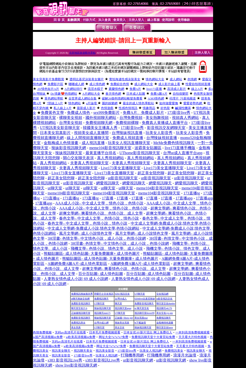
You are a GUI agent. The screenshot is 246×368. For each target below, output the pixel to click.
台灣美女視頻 (70, 123)
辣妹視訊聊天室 (68, 153)
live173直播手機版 (180, 148)
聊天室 (118, 303)
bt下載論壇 (140, 322)
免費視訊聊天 (101, 298)
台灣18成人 (121, 298)
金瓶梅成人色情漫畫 (61, 143)
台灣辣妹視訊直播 (127, 133)
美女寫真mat (141, 317)
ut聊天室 (55, 188)
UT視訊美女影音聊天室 (60, 128)
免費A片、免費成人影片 (143, 113)
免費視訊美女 (78, 322)
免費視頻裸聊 (127, 123)
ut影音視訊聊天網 (138, 360)
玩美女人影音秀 (159, 133)
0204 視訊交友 (122, 293)
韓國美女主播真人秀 (100, 128)
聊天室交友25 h (79, 308)
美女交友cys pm (164, 313)
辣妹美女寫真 (122, 322)
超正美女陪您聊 (150, 173)
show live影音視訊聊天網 (76, 365)
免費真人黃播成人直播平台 (165, 123)
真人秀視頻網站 (110, 158)
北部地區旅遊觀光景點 (82, 52)
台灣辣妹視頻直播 (161, 138)
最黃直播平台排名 (101, 153)
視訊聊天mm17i (102, 313)
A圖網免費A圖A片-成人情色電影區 (77, 264)
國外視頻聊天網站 (101, 118)
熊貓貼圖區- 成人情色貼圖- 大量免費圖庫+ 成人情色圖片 (92, 253)
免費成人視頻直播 (127, 138)
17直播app (184, 198)
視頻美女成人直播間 (91, 133)
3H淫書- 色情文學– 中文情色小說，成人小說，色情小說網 (97, 238)
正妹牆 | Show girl (124, 317)
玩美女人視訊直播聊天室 (129, 143)
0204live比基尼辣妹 (145, 298)
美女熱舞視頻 (157, 118)
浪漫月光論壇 (184, 355)
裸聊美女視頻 (70, 118)
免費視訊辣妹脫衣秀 (82, 293)
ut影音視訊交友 (164, 298)
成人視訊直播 (93, 143)
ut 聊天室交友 (142, 308)
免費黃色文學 (52, 113)
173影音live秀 (178, 113)
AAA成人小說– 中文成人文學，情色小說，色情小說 (99, 203)
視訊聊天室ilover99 (144, 313)
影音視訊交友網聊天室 (166, 128)
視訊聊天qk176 (164, 308)
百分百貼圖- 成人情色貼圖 (100, 274)
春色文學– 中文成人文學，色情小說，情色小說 (99, 218)
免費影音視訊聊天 (80, 303)
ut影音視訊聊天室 (123, 178)
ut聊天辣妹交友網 (80, 298)
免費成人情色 (78, 113)
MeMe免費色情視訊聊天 (173, 143)
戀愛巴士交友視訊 (103, 293)
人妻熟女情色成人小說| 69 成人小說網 (76, 279)
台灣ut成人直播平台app (183, 153)
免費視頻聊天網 (99, 123)
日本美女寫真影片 (55, 133)
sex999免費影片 (106, 113)
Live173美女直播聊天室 (121, 168)
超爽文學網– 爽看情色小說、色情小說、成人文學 (101, 213)
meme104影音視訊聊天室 (110, 148)
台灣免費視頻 (130, 118)
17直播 (107, 198)
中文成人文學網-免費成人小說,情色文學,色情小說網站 (93, 228)
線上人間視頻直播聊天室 (88, 138)
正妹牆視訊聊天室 (80, 313)
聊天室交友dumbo (165, 303)
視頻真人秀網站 (185, 118)
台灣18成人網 (101, 322)
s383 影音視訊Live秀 (65, 360)
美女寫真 (76, 327)
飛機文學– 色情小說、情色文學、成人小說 (107, 248)
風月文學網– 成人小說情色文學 (85, 233)
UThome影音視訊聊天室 (139, 153)
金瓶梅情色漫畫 (164, 322)
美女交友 (119, 327)
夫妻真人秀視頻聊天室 (89, 163)
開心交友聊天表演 (78, 158)
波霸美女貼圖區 (148, 148)
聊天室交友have (164, 327)
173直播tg (192, 193)
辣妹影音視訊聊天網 (68, 148)
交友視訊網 (162, 293)
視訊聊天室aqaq (123, 308)
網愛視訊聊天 (107, 183)
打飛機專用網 (132, 355)
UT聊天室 (140, 293)
